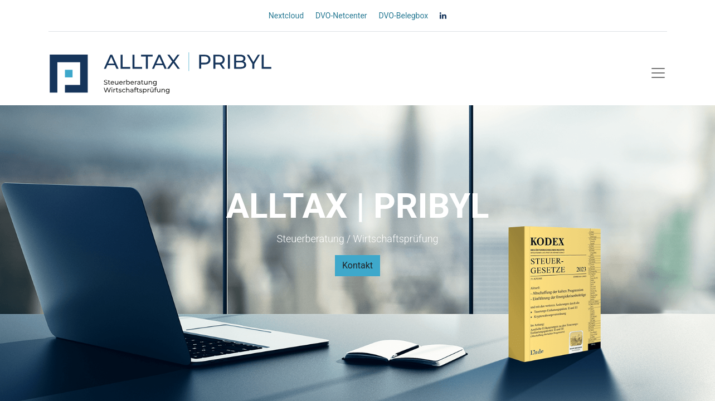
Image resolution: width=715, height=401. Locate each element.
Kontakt (357, 265)
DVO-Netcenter (341, 15)
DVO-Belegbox (403, 15)
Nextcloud (286, 15)
